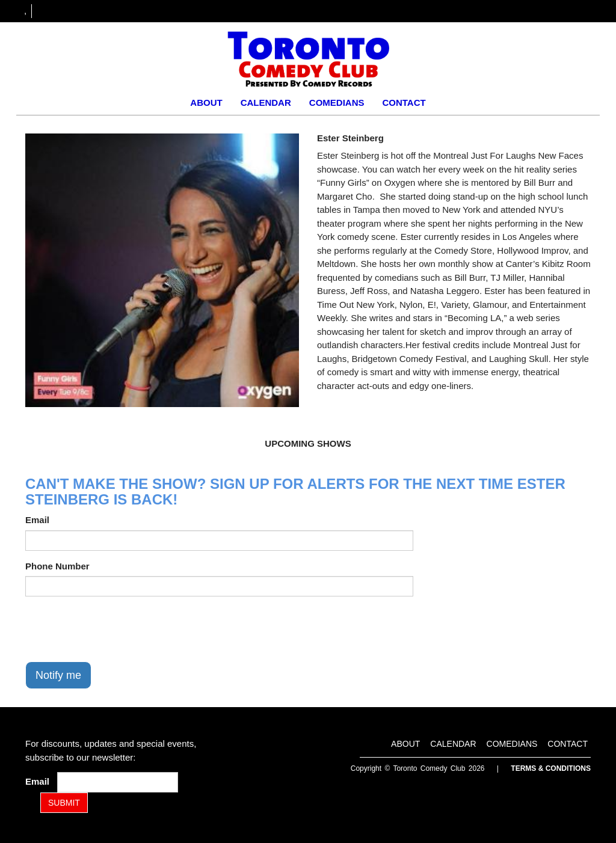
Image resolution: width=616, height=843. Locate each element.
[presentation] (116, 628)
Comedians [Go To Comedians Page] (337, 102)
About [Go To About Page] (206, 102)
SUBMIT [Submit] (64, 803)
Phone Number (57, 566)
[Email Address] (117, 782)
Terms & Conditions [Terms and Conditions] (551, 768)
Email (37, 520)
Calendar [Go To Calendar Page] (266, 102)
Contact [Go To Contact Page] (403, 102)
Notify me (58, 675)
